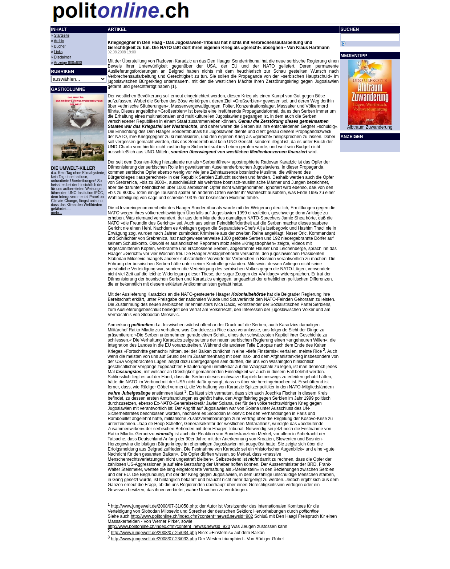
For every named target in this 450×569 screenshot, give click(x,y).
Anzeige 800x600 (68, 63)
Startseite (61, 35)
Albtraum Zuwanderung (370, 127)
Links (58, 52)
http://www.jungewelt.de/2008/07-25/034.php (154, 532)
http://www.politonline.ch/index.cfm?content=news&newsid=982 (192, 516)
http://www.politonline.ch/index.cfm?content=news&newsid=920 (169, 526)
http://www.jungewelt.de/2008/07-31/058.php (154, 506)
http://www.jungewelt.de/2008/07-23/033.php (154, 538)
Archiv (59, 41)
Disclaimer (62, 57)
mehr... (56, 213)
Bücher (60, 46)
